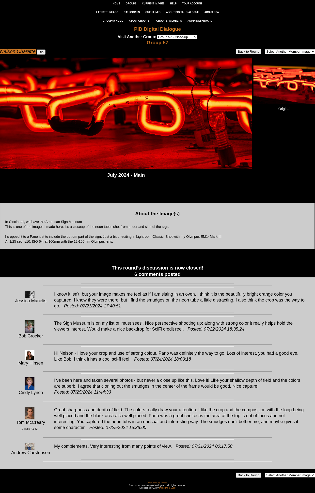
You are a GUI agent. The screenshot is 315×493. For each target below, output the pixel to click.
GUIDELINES (152, 12)
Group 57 (157, 42)
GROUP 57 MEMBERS (169, 20)
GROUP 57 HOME (113, 20)
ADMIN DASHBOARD (200, 20)
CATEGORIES (132, 12)
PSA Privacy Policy (157, 482)
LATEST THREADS (107, 12)
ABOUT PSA (211, 12)
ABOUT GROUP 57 (140, 20)
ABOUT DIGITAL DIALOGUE (182, 12)
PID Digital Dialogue (157, 29)
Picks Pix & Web (167, 488)
